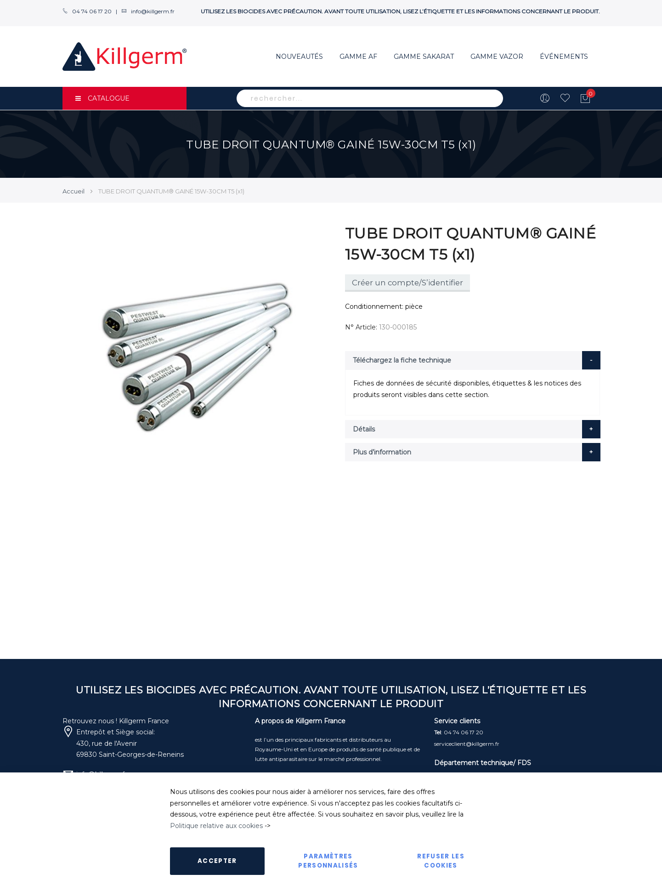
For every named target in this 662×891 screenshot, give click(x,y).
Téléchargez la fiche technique (402, 360)
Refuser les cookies (440, 861)
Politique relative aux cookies (216, 826)
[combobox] (370, 98)
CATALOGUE (102, 98)
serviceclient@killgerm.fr (466, 743)
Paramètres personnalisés (328, 861)
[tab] (472, 360)
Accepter (217, 861)
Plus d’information (382, 452)
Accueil (73, 191)
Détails (364, 429)
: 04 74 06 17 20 (458, 732)
